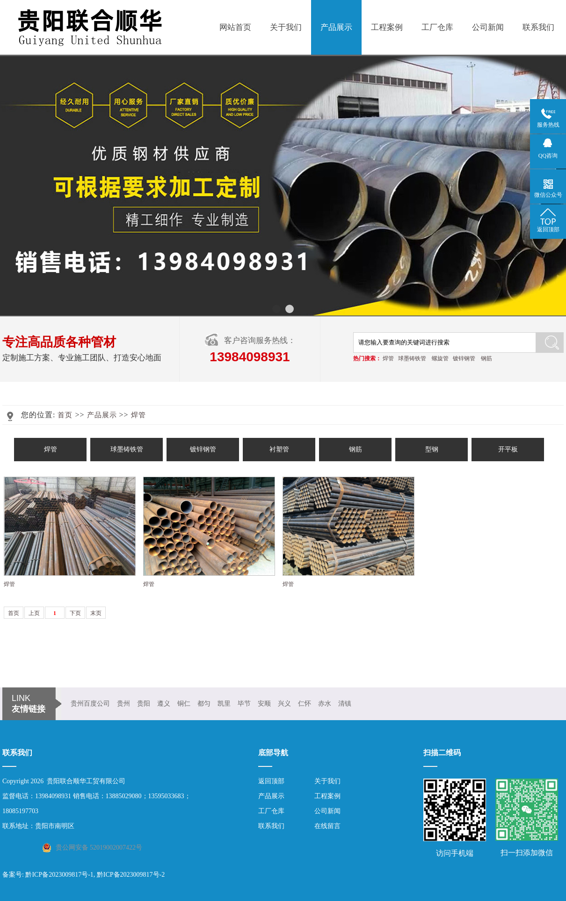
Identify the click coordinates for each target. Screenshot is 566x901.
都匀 (203, 703)
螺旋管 (440, 358)
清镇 (344, 703)
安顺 (264, 703)
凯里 (224, 703)
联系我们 (538, 27)
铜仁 (183, 703)
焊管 (388, 358)
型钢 (431, 449)
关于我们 (286, 27)
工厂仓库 (437, 27)
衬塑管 (279, 449)
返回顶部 (271, 781)
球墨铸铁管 (412, 358)
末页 (96, 613)
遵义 (163, 703)
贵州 (123, 703)
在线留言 (327, 825)
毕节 (244, 703)
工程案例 (387, 27)
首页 (65, 415)
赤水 (324, 703)
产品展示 (336, 27)
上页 (34, 613)
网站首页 (235, 27)
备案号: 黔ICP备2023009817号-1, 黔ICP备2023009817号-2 (83, 874)
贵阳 (143, 703)
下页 (75, 613)
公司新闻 (488, 27)
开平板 (508, 449)
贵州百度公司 (90, 703)
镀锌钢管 (464, 358)
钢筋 (486, 358)
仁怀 (304, 703)
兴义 (284, 703)
